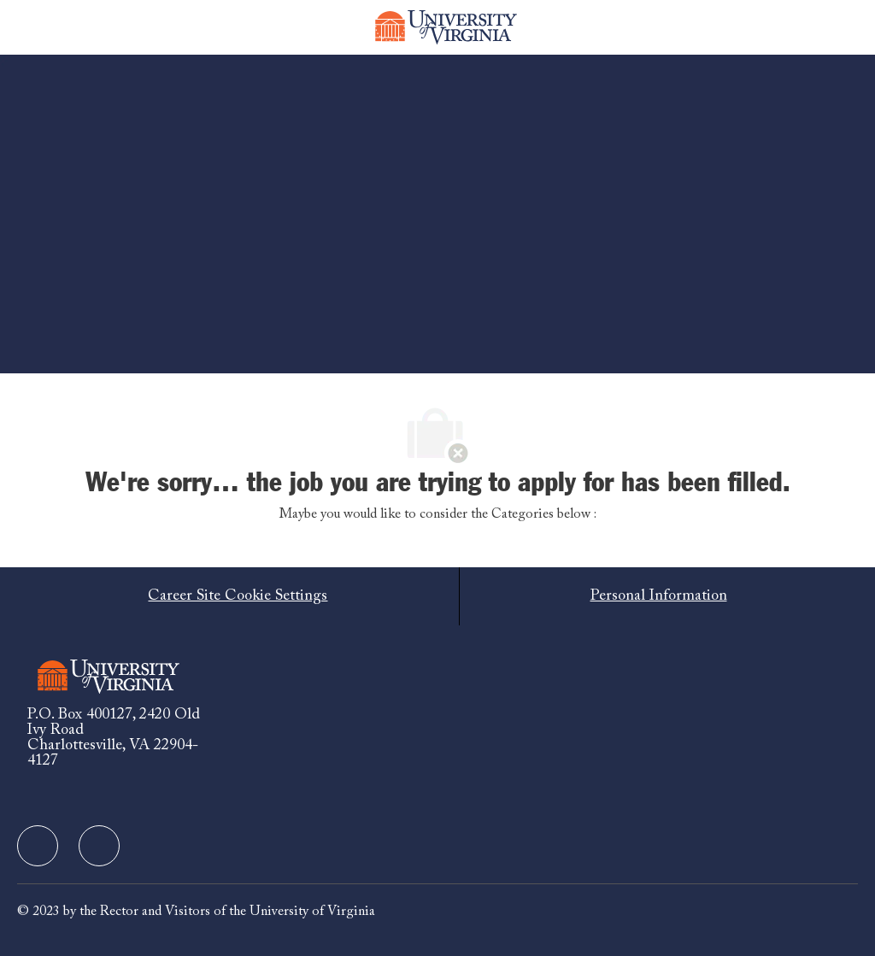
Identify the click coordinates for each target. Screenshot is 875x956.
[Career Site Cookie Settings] (237, 596)
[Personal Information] (658, 596)
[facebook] (37, 845)
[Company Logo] (446, 27)
